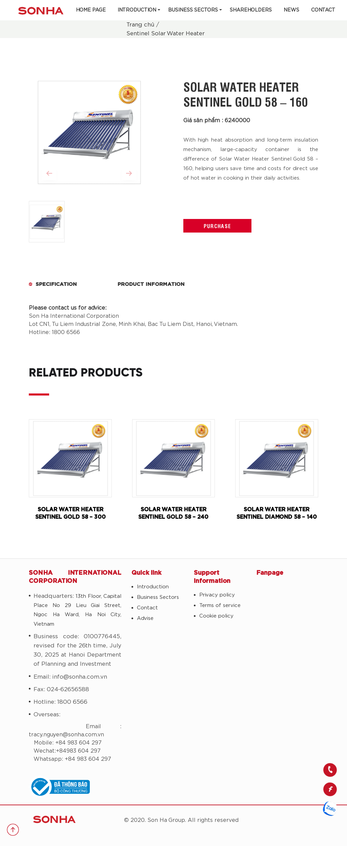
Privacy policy (217, 594)
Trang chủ (140, 24)
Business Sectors (193, 10)
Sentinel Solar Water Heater (165, 33)
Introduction (137, 10)
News (291, 10)
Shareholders (251, 10)
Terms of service (220, 605)
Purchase (217, 225)
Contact (323, 10)
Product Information (151, 284)
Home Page (91, 10)
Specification (56, 284)
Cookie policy (216, 616)
